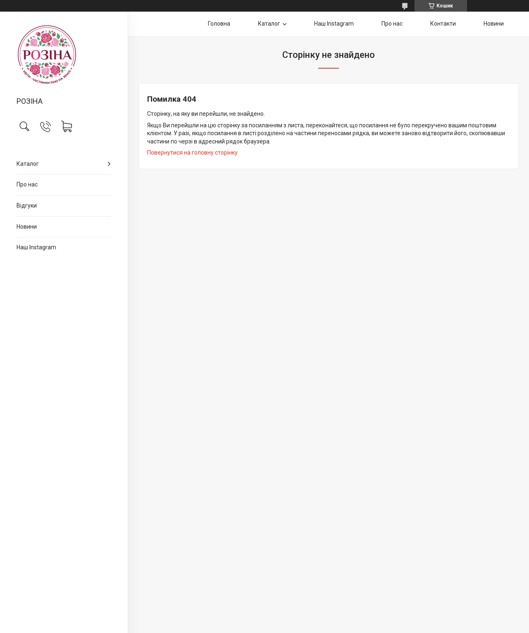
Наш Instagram (36, 247)
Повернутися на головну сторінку (192, 152)
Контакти (443, 23)
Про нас (27, 184)
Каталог (28, 163)
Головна (219, 23)
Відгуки (27, 205)
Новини (27, 226)
